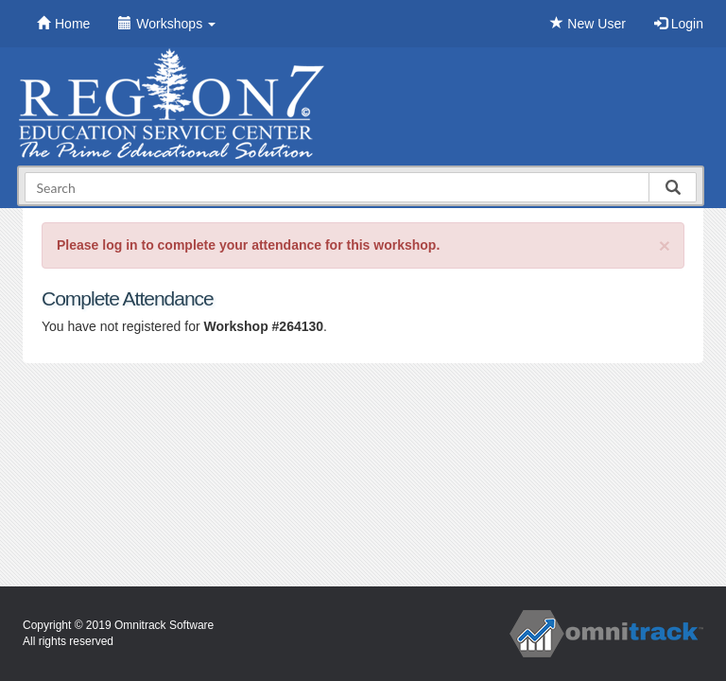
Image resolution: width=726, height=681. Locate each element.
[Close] (664, 245)
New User (587, 23)
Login (678, 23)
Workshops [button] (167, 23)
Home (63, 23)
